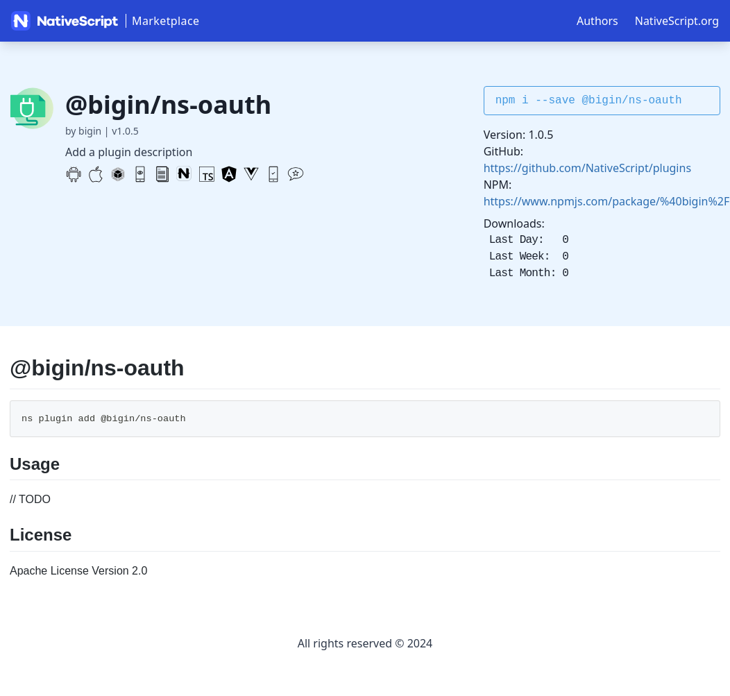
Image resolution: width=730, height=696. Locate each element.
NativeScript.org (677, 20)
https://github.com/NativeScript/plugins (587, 168)
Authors (597, 20)
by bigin (83, 130)
